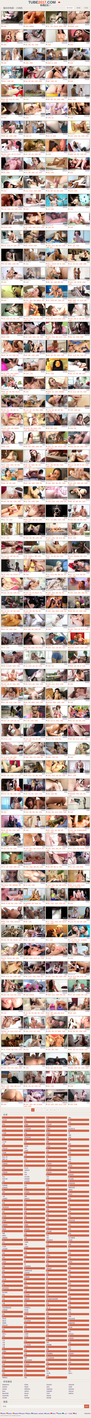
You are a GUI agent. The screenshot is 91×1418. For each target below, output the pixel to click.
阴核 (74, 611)
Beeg (43, 572)
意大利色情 (27, 1320)
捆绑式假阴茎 (31, 430)
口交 (12, 209)
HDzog (43, 97)
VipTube (21, 24)
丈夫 (3, 1137)
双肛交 (57, 611)
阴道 (59, 282)
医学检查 (4, 1292)
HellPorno (64, 170)
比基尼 (49, 62)
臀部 (48, 99)
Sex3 (66, 115)
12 (47, 1110)
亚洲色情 (4, 1187)
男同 (47, 1272)
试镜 (26, 44)
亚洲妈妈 (72, 26)
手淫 (55, 99)
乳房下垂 (4, 1178)
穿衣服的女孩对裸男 (82, 830)
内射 (14, 556)
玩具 (63, 300)
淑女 (79, 1067)
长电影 (86, 8)
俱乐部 (4, 1216)
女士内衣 (77, 647)
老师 (61, 994)
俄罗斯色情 (5, 1207)
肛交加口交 (5, 885)
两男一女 (4, 1159)
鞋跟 (32, 81)
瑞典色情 (49, 1268)
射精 (52, 99)
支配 (47, 1120)
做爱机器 (4, 1224)
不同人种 (56, 26)
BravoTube (20, 42)
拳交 (81, 793)
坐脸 (80, 373)
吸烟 (3, 1368)
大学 (4, 647)
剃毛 (71, 245)
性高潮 (26, 1312)
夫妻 (29, 81)
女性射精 (26, 1178)
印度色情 (4, 1309)
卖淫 (3, 1299)
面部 (43, 300)
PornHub (65, 79)
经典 (47, 1338)
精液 (47, 1316)
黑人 (48, 26)
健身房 (4, 1229)
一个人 (16, 775)
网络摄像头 (49, 1353)
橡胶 (47, 1141)
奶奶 (8, 848)
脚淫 (77, 1031)
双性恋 (71, 446)
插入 (25, 1373)
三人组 (4, 209)
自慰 (33, 684)
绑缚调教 (49, 1344)
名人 (3, 1355)
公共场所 (78, 994)
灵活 (48, 373)
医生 (75, 519)
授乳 (25, 1368)
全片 (3, 1242)
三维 (3, 1144)
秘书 (69, 832)
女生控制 (27, 428)
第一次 (48, 1307)
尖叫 (25, 1251)
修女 (3, 1211)
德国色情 (16, 428)
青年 (40, 154)
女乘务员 (26, 1170)
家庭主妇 (26, 1229)
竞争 (47, 1303)
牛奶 (47, 1251)
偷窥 (3, 1233)
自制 (58, 190)
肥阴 (71, 611)
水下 (47, 1154)
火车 (47, 1222)
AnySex (65, 61)
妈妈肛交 (26, 1198)
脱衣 (25, 704)
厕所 (3, 1314)
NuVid (65, 700)
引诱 (25, 1290)
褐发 (48, 81)
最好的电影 (70, 8)
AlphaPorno (42, 134)
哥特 (37, 611)
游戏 (47, 1209)
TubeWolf (87, 61)
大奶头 (75, 136)
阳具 (52, 428)
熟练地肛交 (49, 1240)
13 (51, 1110)
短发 (7, 136)
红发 (60, 245)
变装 (3, 1336)
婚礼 (25, 1216)
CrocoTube (86, 115)
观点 (33, 44)
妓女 (53, 227)
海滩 (11, 556)
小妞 (26, 227)
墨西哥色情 (27, 1137)
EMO (29, 44)
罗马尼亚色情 (50, 1358)
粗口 (4, 519)
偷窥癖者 (31, 26)
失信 (74, 501)
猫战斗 (48, 1255)
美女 (47, 1362)
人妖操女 (4, 1198)
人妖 (3, 1196)
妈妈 (25, 1196)
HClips (43, 24)
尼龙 (29, 1086)
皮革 (47, 1281)
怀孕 (25, 1303)
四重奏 (41, 410)
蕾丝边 (35, 428)
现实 (40, 611)
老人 (47, 1371)
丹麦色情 (4, 1172)
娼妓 (25, 1211)
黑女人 (4, 81)
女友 (55, 190)
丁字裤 (31, 373)
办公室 (4, 1279)
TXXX (21, 79)
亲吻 (85, 300)
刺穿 (78, 154)
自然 (77, 263)
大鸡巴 (71, 136)
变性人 (4, 1333)
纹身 (12, 81)
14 (54, 1110)
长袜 (18, 245)
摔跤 (41, 483)
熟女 (79, 136)
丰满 (3, 1168)
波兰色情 (15, 940)
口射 (12, 154)
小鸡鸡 (4, 26)
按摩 (48, 793)
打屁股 (26, 1333)
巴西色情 (26, 1272)
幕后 (25, 1281)
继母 (47, 1349)
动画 (3, 1283)
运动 (53, 665)
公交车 (4, 1246)
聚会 (74, 866)
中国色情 (4, 1163)
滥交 (47, 1218)
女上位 (26, 190)
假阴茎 (33, 702)
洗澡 (4, 318)
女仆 (39, 958)
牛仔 (71, 775)
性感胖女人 (31, 556)
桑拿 (47, 1137)
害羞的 (54, 702)
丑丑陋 (75, 1104)
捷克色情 (49, 702)
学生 (25, 1220)
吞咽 (7, 101)
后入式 (10, 99)
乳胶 (62, 830)
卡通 (3, 1303)
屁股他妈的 (61, 391)
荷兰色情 (72, 647)
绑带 (30, 611)
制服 (29, 320)
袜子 (53, 117)
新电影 (79, 8)
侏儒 (3, 1203)
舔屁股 (71, 154)
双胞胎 (4, 1323)
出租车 (4, 1261)
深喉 (59, 574)
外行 (48, 300)
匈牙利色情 (17, 921)
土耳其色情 (27, 1128)
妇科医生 (26, 1192)
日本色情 (49, 1124)
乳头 (3, 1176)
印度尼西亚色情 (6, 1307)
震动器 (81, 866)
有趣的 (48, 1133)
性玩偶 (52, 300)
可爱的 (15, 757)
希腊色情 (26, 1277)
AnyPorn (43, 115)
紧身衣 (48, 1320)
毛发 (52, 26)
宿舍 (25, 1233)
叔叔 (3, 1329)
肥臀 (4, 136)
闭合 (48, 190)
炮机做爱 (49, 1231)
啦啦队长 (39, 300)
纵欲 (29, 355)
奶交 (25, 1185)
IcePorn (87, 207)
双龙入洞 (9, 958)
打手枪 (16, 1049)
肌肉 (70, 1122)
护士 (25, 1340)
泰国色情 (49, 1172)
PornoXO (43, 828)
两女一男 (4, 1157)
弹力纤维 (31, 994)
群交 (26, 355)
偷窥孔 (9, 263)
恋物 (6, 263)
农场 (3, 1257)
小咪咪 (64, 26)
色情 (48, 172)
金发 (26, 81)
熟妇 (57, 245)
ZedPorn (65, 316)
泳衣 (47, 1178)
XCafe (87, 42)
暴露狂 (48, 1128)
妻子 (51, 247)
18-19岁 (4, 1120)
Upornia (65, 24)
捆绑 (25, 1358)
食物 (4, 337)
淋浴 (71, 99)
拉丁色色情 (4, 375)
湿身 (62, 282)
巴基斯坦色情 (28, 1270)
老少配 (48, 1373)
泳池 (48, 209)
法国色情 (49, 1163)
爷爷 (47, 1244)
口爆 (29, 154)
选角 (75, 154)
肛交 (48, 136)
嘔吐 (26, 245)
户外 (17, 410)
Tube (37, 2)
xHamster (87, 24)
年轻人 (26, 1285)
